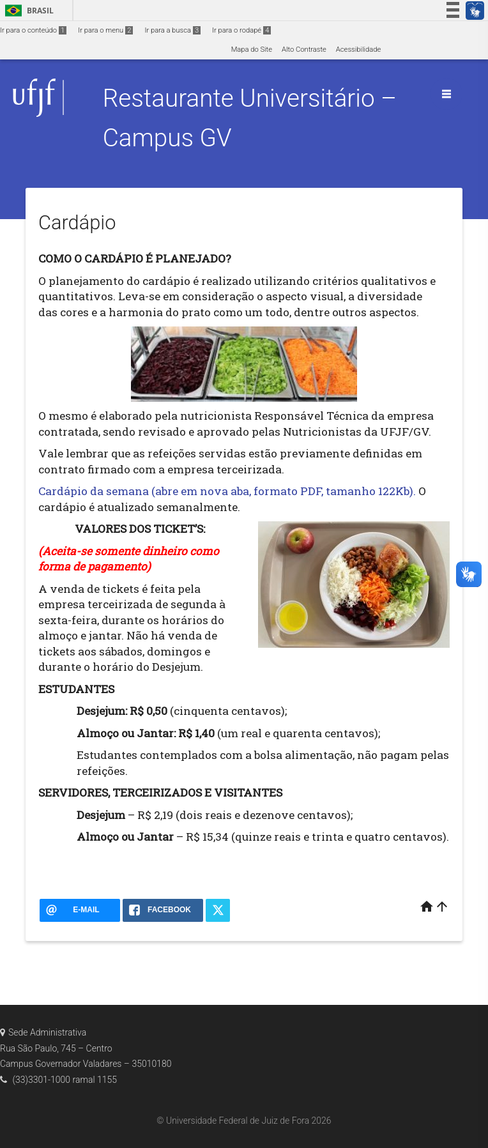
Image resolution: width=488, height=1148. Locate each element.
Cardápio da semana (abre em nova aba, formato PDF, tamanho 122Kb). (227, 491)
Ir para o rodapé (241, 30)
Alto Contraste (304, 49)
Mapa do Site (251, 49)
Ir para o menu (105, 30)
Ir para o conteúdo (33, 30)
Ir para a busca (172, 30)
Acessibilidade (358, 49)
